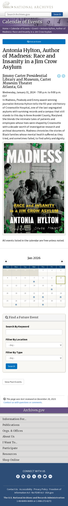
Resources (10, 454)
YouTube (39, 476)
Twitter (63, 76)
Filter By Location (16, 339)
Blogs (45, 476)
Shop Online (11, 459)
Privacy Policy (41, 489)
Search (57, 14)
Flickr (50, 476)
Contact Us (12, 489)
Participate (10, 448)
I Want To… (10, 442)
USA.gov (49, 492)
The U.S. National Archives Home (28, 6)
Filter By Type (14, 352)
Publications (11, 425)
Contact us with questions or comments (23, 402)
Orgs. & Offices (13, 430)
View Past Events (13, 381)
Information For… (14, 419)
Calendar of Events (20, 28)
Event (35, 28)
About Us (9, 436)
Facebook (59, 76)
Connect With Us (34, 471)
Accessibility (25, 489)
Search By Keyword (17, 326)
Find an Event (34, 41)
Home (5, 28)
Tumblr (34, 476)
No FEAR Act (38, 492)
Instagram (29, 476)
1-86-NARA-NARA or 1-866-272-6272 (34, 500)
